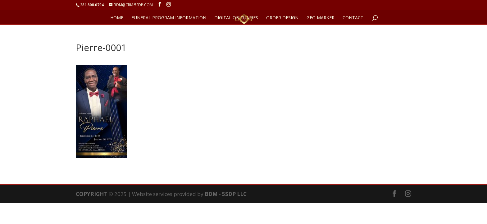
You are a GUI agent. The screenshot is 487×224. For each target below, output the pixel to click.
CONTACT (353, 18)
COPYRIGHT (91, 194)
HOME (116, 18)
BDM (211, 194)
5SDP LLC (234, 194)
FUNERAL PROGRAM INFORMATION (168, 18)
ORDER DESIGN (282, 18)
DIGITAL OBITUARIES (236, 18)
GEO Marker (321, 18)
